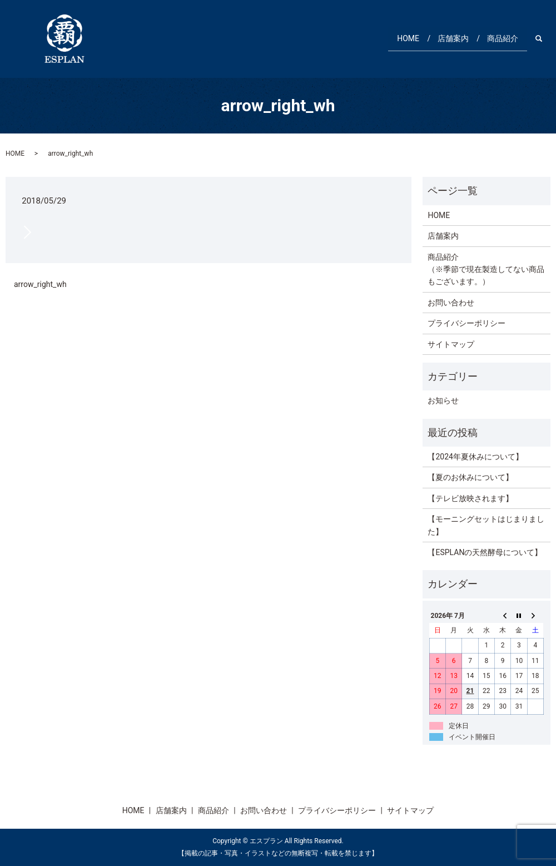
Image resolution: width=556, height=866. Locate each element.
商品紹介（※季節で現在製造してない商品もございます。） (486, 269)
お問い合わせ (451, 302)
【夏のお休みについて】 (470, 477)
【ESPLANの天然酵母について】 (485, 552)
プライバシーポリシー (466, 323)
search (544, 38)
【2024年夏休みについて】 (475, 456)
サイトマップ (451, 344)
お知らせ (443, 400)
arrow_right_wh (40, 284)
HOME (395, 38)
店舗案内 (445, 38)
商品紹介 (499, 38)
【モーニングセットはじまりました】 (486, 525)
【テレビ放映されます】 (470, 498)
